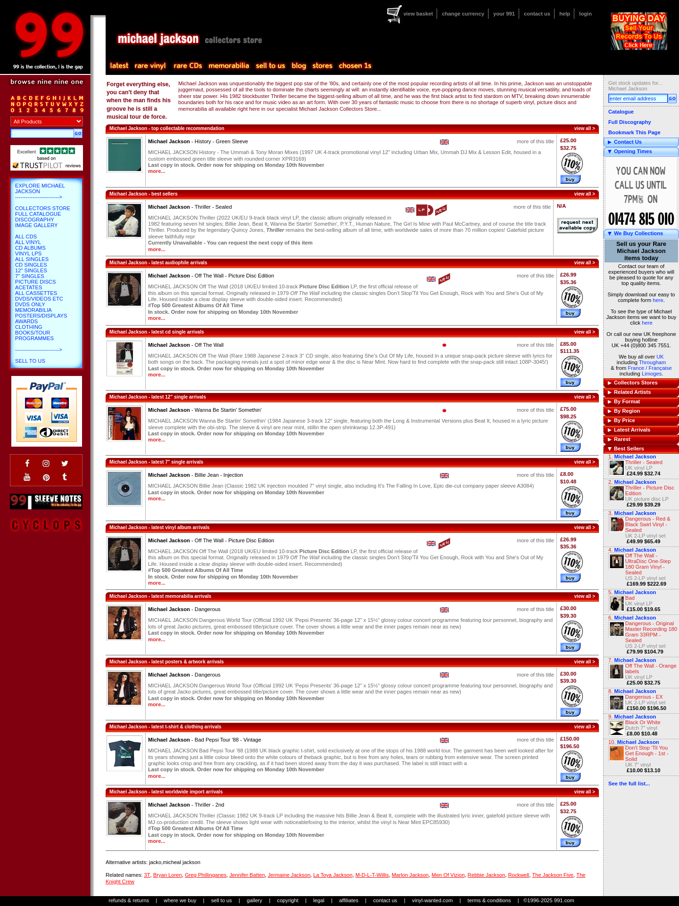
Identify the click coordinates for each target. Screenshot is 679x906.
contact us (537, 13)
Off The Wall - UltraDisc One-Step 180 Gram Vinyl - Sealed (648, 564)
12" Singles (31, 270)
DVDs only (30, 304)
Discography (34, 219)
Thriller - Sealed (643, 462)
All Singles (32, 259)
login (585, 13)
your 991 (504, 13)
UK (660, 356)
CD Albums (30, 248)
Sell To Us (30, 361)
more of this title (535, 141)
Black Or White (643, 722)
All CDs (26, 236)
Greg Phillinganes (205, 875)
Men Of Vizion (447, 875)
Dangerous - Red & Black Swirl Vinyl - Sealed (648, 524)
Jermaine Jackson (289, 875)
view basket (418, 13)
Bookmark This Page (634, 132)
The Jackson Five (552, 875)
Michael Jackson (635, 592)
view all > (584, 128)
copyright (287, 900)
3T (147, 875)
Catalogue (621, 111)
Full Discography (629, 122)
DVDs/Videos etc (39, 299)
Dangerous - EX (644, 697)
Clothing (28, 327)
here (658, 300)
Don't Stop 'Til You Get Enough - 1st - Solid (646, 753)
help (564, 13)
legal (318, 900)
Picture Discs (35, 282)
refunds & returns (128, 900)
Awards (26, 321)
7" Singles (29, 276)
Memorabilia (33, 310)
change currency (463, 13)
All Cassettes (36, 293)
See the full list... (629, 783)
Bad (630, 598)
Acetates (28, 287)
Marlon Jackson (410, 875)
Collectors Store (42, 208)
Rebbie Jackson (486, 875)
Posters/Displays (41, 315)
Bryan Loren (167, 875)
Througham (652, 362)
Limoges (652, 373)
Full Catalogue (38, 214)
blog (298, 66)
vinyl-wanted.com (432, 900)
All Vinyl (28, 242)
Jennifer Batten (247, 875)
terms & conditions (489, 900)
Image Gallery (36, 225)
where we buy (180, 900)
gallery (254, 900)
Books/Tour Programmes (34, 335)
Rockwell (518, 875)
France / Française (649, 368)
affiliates (348, 900)
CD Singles (31, 265)
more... (157, 171)
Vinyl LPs (28, 253)
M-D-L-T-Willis (372, 875)
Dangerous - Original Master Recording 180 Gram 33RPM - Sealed (651, 631)
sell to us (221, 900)
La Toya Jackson (332, 875)
